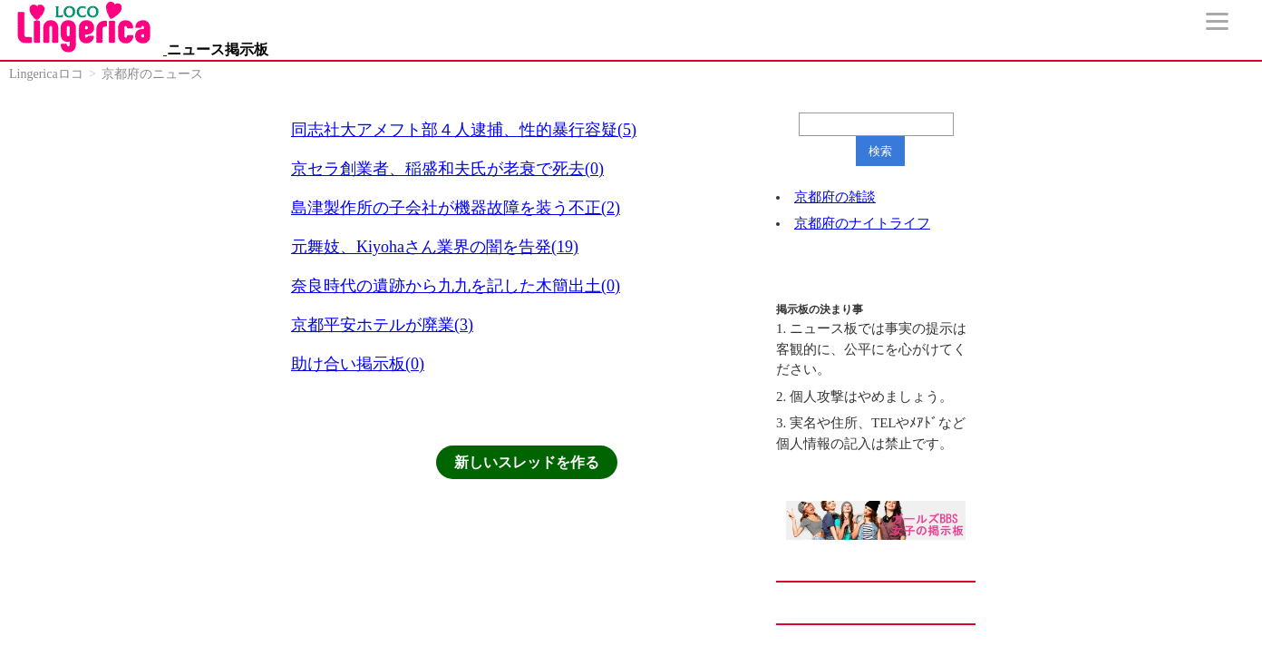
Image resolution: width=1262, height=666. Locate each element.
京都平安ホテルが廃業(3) (382, 325)
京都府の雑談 (835, 197)
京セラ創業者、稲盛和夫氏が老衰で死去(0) (447, 169)
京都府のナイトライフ (862, 223)
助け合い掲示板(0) (357, 364)
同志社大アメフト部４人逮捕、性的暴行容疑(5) (463, 130)
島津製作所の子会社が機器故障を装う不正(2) (455, 208)
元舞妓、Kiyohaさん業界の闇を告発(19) (434, 247)
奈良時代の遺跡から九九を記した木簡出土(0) (455, 286)
